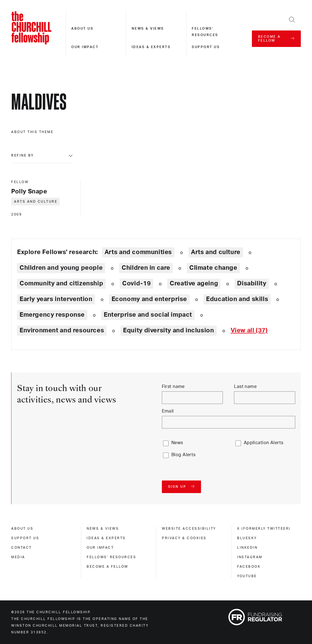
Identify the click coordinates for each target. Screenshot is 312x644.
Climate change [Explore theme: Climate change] (213, 268)
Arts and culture (35, 201)
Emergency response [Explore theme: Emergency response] (52, 315)
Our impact (84, 47)
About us (82, 28)
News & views (148, 28)
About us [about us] (22, 528)
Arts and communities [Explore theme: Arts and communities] (138, 252)
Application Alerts (263, 443)
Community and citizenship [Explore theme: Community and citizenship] (61, 283)
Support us (206, 47)
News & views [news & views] (103, 528)
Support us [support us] (25, 538)
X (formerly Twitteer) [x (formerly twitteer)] (263, 528)
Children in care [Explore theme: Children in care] (146, 268)
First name (173, 386)
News (177, 443)
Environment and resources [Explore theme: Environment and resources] (62, 330)
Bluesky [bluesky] (247, 538)
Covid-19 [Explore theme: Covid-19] (136, 283)
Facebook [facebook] (249, 566)
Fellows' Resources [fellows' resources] (111, 557)
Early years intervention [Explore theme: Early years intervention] (56, 299)
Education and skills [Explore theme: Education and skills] (237, 299)
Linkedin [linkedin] (247, 547)
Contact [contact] (21, 547)
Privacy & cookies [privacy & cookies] (184, 538)
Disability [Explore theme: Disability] (251, 283)
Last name (245, 386)
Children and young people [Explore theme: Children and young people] (61, 268)
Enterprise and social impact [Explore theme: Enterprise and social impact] (148, 315)
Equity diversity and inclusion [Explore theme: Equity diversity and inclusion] (168, 330)
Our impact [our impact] (100, 547)
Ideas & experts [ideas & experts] (106, 538)
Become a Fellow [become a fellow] (107, 566)
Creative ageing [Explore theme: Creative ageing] (194, 283)
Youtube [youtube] (247, 576)
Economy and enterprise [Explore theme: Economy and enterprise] (149, 299)
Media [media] (18, 557)
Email (168, 411)
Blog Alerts (183, 455)
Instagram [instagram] (250, 557)
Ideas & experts (151, 47)
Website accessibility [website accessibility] (189, 528)
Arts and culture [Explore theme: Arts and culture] (215, 252)
